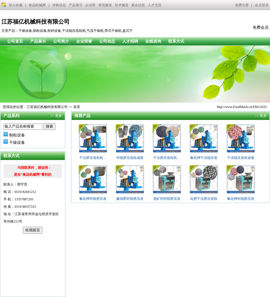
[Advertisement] (32, 265)
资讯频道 (105, 5)
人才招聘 (130, 41)
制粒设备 (17, 135)
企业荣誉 (84, 41)
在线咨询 (153, 41)
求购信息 (59, 5)
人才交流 (154, 5)
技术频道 (121, 5)
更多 (58, 116)
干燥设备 (17, 142)
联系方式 (176, 41)
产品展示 (75, 5)
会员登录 (262, 5)
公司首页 (15, 41)
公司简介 (61, 41)
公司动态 (107, 41)
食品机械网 (37, 5)
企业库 (90, 5)
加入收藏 (15, 5)
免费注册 (242, 5)
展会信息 (138, 5)
